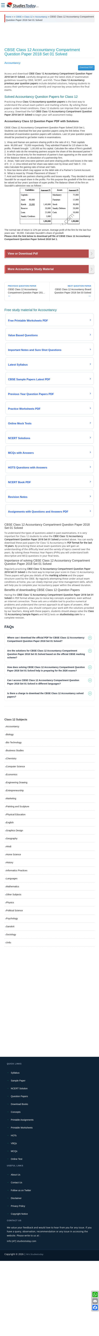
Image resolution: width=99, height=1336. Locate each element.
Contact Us (16, 1257)
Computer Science (15, 841)
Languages (11, 953)
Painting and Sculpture (17, 881)
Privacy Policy (18, 1281)
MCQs (14, 1226)
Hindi (8, 921)
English (10, 897)
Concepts (15, 1187)
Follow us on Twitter (21, 1265)
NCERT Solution (19, 1163)
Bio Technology (14, 817)
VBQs (14, 1218)
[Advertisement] (49, 51)
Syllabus (15, 1148)
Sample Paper (18, 1155)
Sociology (11, 1009)
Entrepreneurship (15, 865)
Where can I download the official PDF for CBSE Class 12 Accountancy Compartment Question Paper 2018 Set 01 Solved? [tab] (45, 714)
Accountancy (41, 17)
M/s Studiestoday (34, 1329)
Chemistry (11, 833)
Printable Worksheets (22, 1202)
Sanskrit (10, 1001)
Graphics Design (14, 905)
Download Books (19, 1179)
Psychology (12, 993)
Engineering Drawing (16, 857)
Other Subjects (13, 969)
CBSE (19, 17)
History (9, 937)
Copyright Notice (19, 1289)
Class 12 (28, 17)
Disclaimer (16, 1273)
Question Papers (19, 1171)
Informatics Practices (16, 945)
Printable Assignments (22, 1195)
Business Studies (15, 825)
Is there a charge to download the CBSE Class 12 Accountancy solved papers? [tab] (45, 770)
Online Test (16, 1234)
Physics (10, 977)
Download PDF (86, 97)
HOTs (14, 1210)
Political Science (14, 985)
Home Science (13, 929)
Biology (10, 809)
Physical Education (15, 889)
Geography (11, 913)
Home (8, 17)
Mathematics (12, 961)
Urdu (8, 1017)
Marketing (11, 873)
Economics (11, 849)
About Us (15, 1249)
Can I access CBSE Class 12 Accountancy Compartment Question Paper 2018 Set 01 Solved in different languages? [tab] (43, 757)
